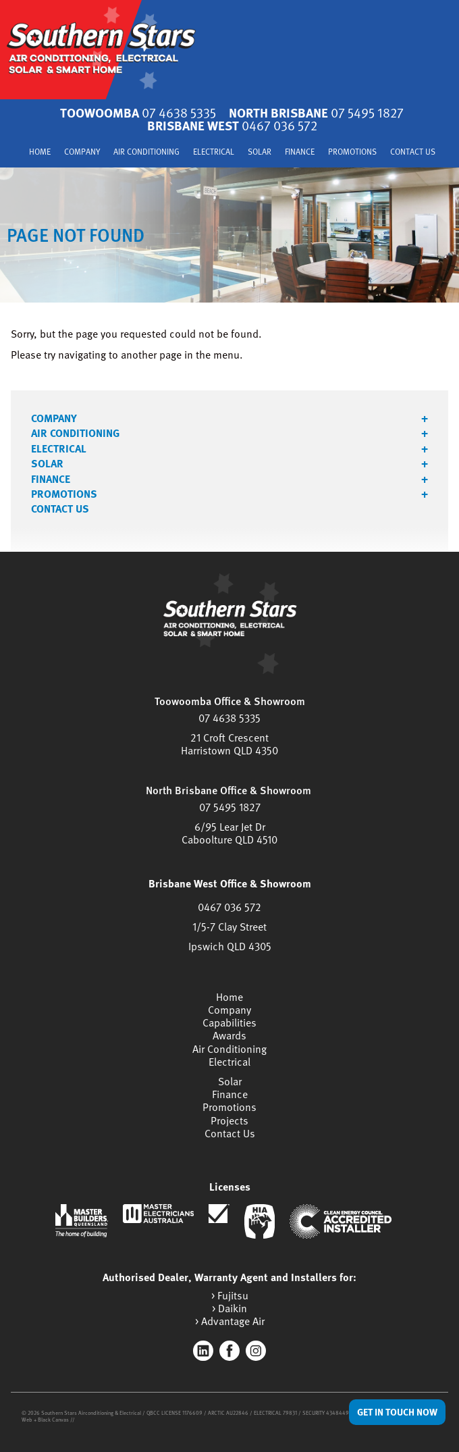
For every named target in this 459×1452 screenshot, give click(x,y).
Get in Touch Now (397, 1412)
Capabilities (229, 1022)
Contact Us (412, 152)
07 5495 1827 (230, 807)
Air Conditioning (146, 152)
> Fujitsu (229, 1295)
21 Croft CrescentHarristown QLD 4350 (229, 743)
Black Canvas (53, 1420)
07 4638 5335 (229, 718)
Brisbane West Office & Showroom (229, 883)
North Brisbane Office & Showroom (228, 790)
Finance (300, 152)
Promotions (352, 152)
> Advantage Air (230, 1321)
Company (82, 152)
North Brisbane (316, 112)
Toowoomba (138, 112)
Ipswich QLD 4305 (229, 946)
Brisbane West (232, 125)
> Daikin (229, 1308)
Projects (229, 1120)
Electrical (213, 152)
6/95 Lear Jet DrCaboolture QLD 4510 (229, 833)
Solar (259, 152)
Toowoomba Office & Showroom (230, 701)
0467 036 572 (229, 907)
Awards (229, 1035)
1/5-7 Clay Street (229, 926)
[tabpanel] (229, 235)
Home (40, 152)
